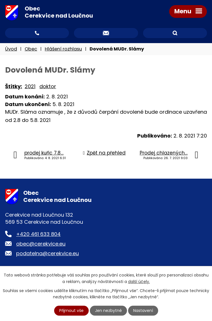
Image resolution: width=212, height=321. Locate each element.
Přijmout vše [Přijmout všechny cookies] (71, 310)
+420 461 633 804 (38, 234)
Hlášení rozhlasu (63, 49)
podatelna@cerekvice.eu (47, 253)
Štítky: (13, 86)
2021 (30, 86)
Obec (31, 49)
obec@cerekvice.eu (40, 243)
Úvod (11, 49)
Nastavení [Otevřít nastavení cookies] (143, 310)
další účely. (139, 281)
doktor (47, 86)
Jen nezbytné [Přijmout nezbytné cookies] (108, 310)
